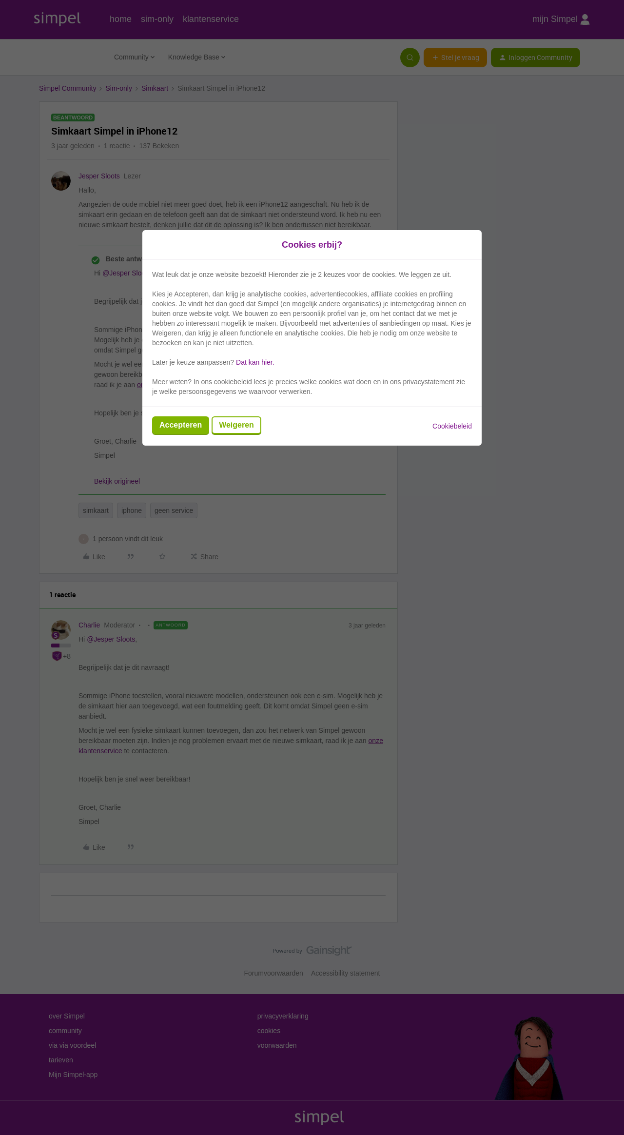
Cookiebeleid (452, 426)
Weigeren (236, 425)
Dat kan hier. (255, 362)
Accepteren (180, 425)
